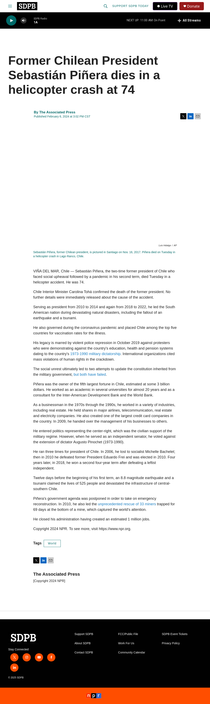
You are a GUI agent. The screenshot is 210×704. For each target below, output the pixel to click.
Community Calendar (131, 652)
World (52, 543)
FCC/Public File (128, 634)
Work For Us (126, 643)
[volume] (23, 20)
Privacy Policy (171, 643)
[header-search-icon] (106, 6)
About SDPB (82, 643)
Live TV (165, 6)
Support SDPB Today (130, 6)
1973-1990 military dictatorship (95, 354)
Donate (193, 6)
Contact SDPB (83, 652)
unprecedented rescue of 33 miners (127, 504)
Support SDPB (83, 634)
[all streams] (189, 20)
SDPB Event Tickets (174, 634)
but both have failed (90, 374)
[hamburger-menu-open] (10, 6)
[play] (11, 20)
